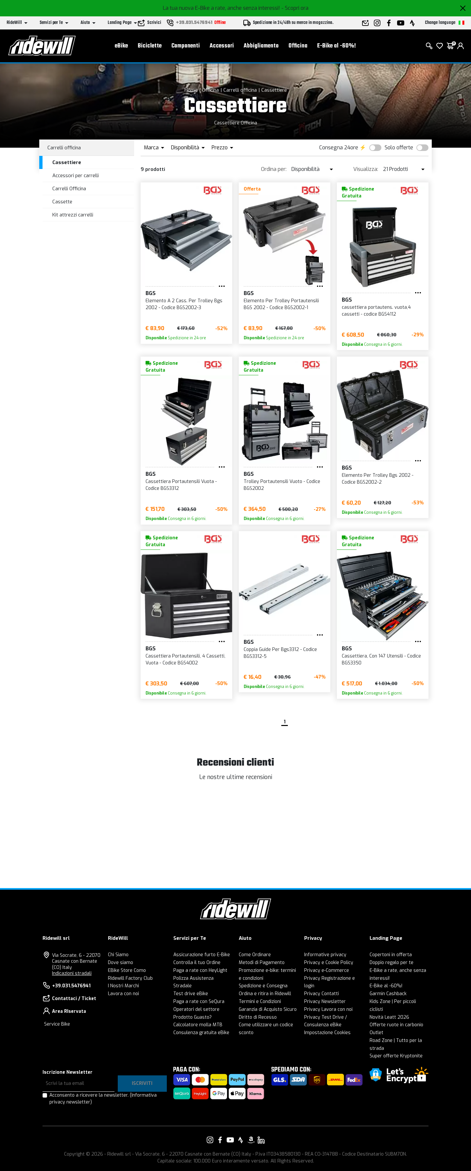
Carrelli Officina (69, 188)
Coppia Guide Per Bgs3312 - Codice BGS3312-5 (280, 653)
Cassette (62, 201)
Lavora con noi (123, 994)
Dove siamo (120, 962)
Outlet (376, 1033)
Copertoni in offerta (391, 955)
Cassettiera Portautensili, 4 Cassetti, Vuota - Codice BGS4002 (185, 659)
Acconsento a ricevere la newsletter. (103, 1098)
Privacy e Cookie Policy (328, 962)
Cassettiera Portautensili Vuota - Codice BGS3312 (181, 485)
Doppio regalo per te (391, 962)
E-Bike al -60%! (336, 46)
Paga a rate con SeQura (198, 1001)
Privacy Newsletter (325, 1001)
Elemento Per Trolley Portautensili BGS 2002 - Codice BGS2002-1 (281, 304)
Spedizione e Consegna (263, 986)
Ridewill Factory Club (130, 978)
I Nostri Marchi (123, 986)
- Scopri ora (294, 8)
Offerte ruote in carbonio (396, 1025)
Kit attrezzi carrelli (72, 215)
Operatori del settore (196, 1009)
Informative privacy (325, 955)
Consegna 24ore (338, 147)
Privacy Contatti (321, 994)
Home (191, 90)
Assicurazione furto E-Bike (201, 955)
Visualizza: (365, 169)
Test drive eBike (190, 994)
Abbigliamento (261, 46)
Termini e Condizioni (260, 1001)
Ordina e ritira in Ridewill (265, 994)
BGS (151, 293)
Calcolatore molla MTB (197, 1025)
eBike (121, 46)
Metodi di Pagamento (262, 962)
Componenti (185, 46)
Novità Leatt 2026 (389, 1017)
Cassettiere (274, 90)
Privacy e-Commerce (326, 970)
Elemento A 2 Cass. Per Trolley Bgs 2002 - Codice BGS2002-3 (184, 304)
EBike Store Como (127, 970)
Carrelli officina (240, 90)
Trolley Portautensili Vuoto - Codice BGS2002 (282, 485)
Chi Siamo (118, 955)
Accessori (222, 46)
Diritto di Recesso (258, 1017)
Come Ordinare (255, 955)
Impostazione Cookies (327, 1033)
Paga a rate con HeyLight (200, 970)
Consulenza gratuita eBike (201, 1033)
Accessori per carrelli (75, 175)
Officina (297, 46)
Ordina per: (274, 169)
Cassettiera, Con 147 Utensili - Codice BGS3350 (381, 659)
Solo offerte (399, 147)
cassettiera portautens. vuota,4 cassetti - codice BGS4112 (376, 310)
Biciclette (150, 46)
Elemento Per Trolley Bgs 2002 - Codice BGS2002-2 (377, 478)
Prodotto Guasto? (192, 1017)
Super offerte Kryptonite (396, 1056)
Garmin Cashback (388, 994)
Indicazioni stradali (72, 973)
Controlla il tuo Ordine (196, 962)
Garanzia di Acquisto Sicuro (268, 1009)
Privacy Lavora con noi (328, 1009)
